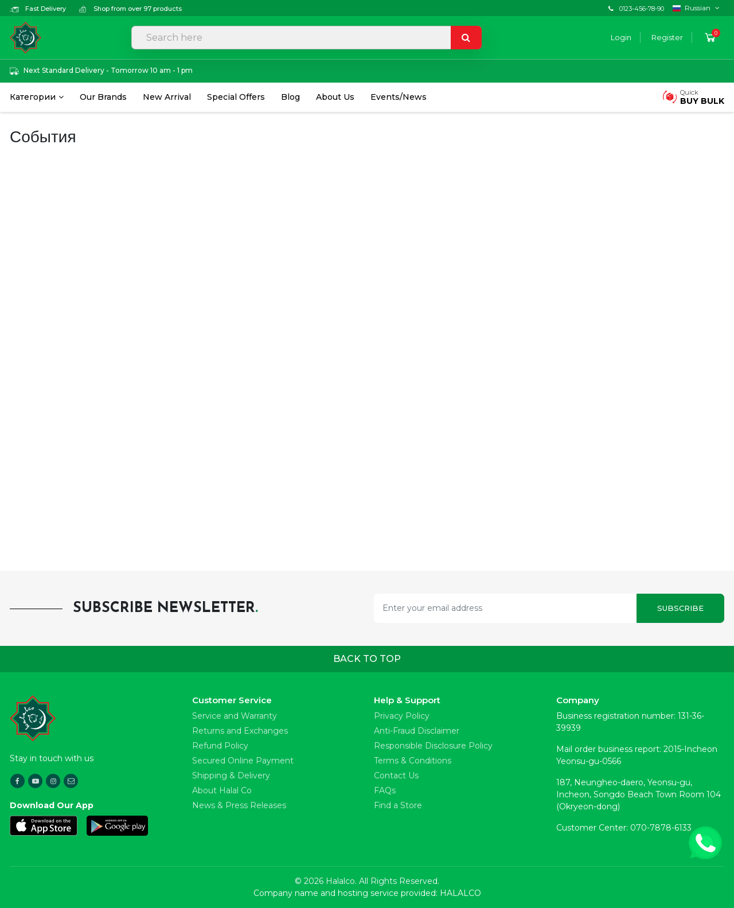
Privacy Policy (402, 716)
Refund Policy (220, 746)
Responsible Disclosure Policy (433, 746)
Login (621, 37)
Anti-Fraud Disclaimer (416, 731)
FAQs (385, 790)
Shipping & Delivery (231, 775)
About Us (335, 97)
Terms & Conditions (412, 760)
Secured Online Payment (243, 760)
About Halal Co (222, 790)
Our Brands (103, 97)
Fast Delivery (38, 9)
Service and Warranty (234, 716)
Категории (33, 97)
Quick (702, 97)
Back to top (367, 658)
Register (667, 37)
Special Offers (236, 97)
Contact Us (396, 775)
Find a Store (398, 805)
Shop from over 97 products (130, 9)
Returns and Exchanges (240, 731)
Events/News (398, 97)
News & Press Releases (239, 805)
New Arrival (167, 97)
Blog (290, 97)
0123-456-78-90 (641, 9)
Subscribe (680, 608)
